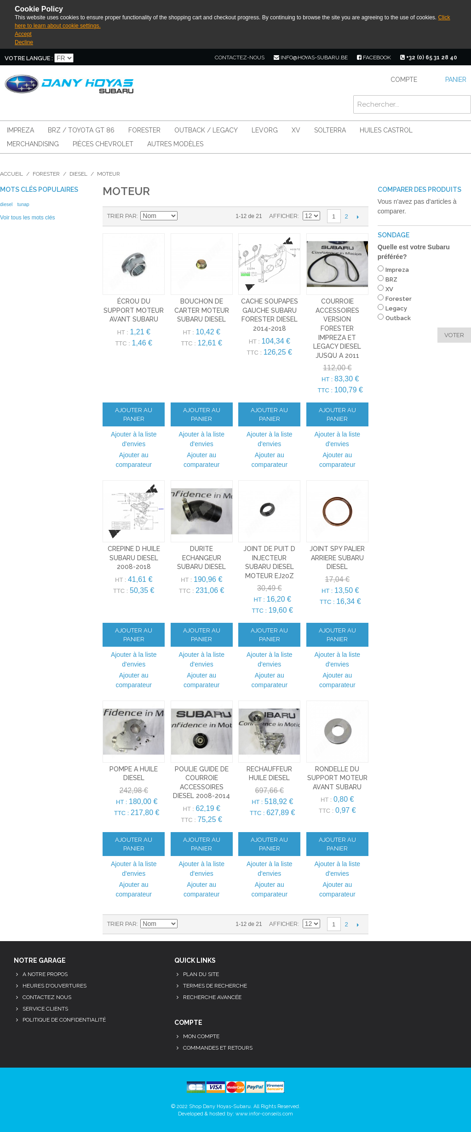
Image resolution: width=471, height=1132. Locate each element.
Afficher (283, 216)
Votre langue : (29, 58)
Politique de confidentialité (64, 1020)
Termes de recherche (215, 986)
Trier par (122, 216)
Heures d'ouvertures (54, 986)
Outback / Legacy (206, 130)
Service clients (45, 1009)
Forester (144, 130)
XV (296, 130)
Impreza (20, 130)
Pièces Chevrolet (103, 144)
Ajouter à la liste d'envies (134, 439)
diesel (6, 204)
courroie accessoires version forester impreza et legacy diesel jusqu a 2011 (337, 328)
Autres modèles (175, 144)
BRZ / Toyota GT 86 (81, 130)
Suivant (358, 217)
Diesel (78, 174)
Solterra (330, 130)
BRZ (391, 279)
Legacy (396, 308)
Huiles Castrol (386, 130)
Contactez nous (47, 997)
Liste (218, 216)
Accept (23, 34)
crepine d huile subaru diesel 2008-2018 (134, 557)
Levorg (265, 130)
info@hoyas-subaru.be (311, 57)
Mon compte (201, 1036)
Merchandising (33, 144)
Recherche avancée (212, 997)
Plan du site (201, 974)
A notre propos (45, 974)
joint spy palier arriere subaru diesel (337, 557)
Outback (398, 318)
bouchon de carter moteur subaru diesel (201, 310)
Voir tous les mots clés (27, 217)
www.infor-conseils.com (264, 1114)
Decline (24, 42)
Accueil (11, 174)
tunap (23, 204)
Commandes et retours (218, 1048)
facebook (374, 57)
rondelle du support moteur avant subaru (337, 778)
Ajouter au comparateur (133, 459)
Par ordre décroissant (186, 216)
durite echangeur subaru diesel (201, 557)
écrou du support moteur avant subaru (133, 310)
